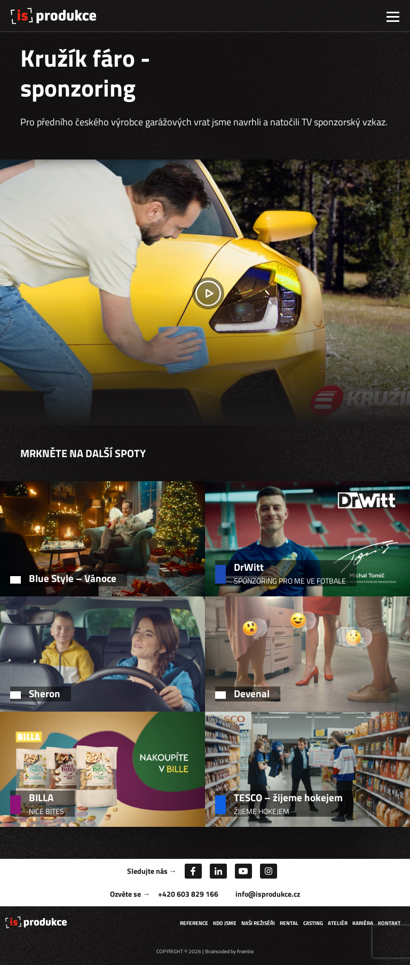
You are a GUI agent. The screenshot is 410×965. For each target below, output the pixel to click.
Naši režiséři (258, 923)
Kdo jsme (224, 923)
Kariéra (362, 923)
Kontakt (389, 923)
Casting (313, 923)
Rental (289, 923)
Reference (194, 923)
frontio (245, 951)
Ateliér (338, 923)
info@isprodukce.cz (267, 893)
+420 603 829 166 (188, 893)
